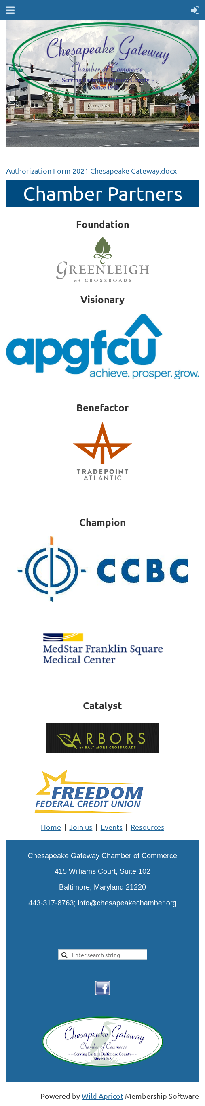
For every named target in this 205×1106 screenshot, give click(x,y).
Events (112, 827)
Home (51, 827)
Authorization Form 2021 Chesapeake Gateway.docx (91, 170)
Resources (147, 827)
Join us (80, 827)
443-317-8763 (51, 903)
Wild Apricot (102, 1095)
